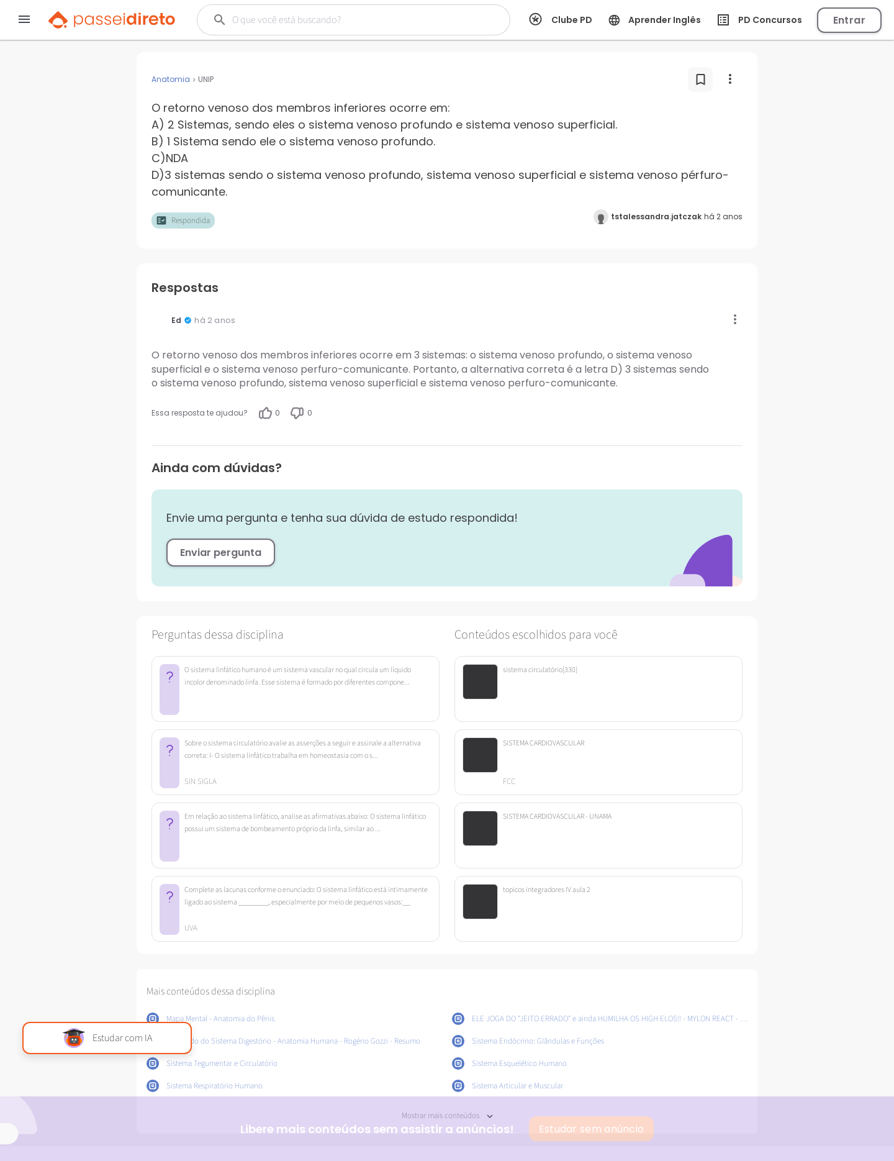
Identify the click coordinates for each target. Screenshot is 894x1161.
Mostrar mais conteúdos (447, 1116)
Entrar (849, 20)
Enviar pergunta (220, 552)
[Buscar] (342, 20)
